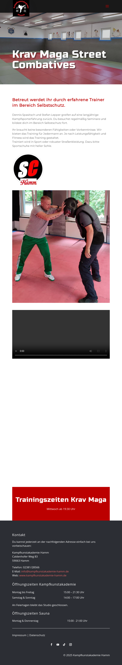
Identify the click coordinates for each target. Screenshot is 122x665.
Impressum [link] (19, 635)
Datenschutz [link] (37, 635)
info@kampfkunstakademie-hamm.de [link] (45, 571)
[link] (21, 8)
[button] (107, 8)
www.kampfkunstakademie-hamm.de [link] (42, 575)
